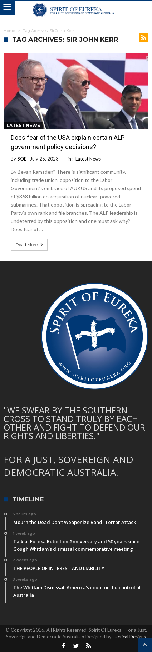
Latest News (23, 125)
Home (9, 30)
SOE (21, 159)
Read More (30, 244)
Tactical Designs (129, 637)
